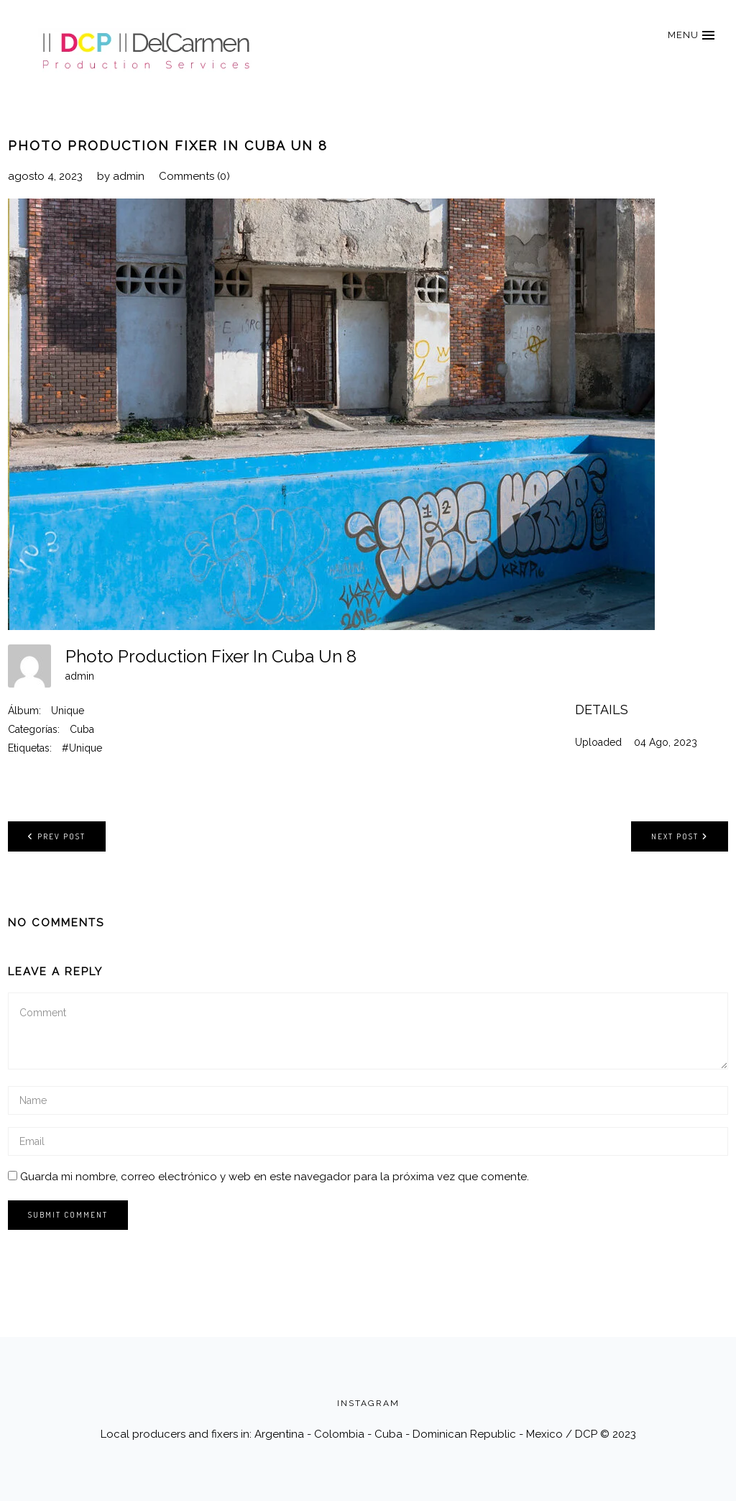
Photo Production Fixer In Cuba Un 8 (168, 145)
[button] (690, 35)
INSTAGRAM (368, 1403)
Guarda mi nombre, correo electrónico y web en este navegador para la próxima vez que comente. (274, 1176)
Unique (67, 710)
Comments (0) (194, 176)
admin (128, 176)
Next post (679, 836)
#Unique (82, 748)
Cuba (82, 729)
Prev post (57, 836)
